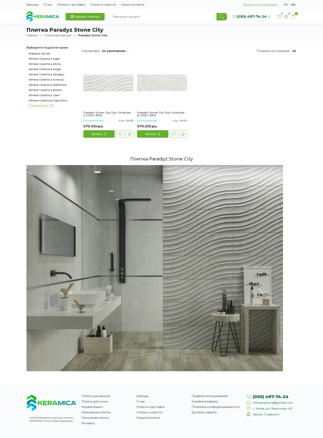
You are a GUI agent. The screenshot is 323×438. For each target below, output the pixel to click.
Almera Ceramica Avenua (46, 79)
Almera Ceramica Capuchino (48, 100)
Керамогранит (92, 407)
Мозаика (88, 423)
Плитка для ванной (58, 35)
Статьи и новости (103, 4)
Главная (32, 35)
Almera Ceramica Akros (45, 64)
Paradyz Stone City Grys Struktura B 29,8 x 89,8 (160, 114)
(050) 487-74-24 (271, 397)
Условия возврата (205, 401)
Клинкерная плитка (96, 412)
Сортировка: (90, 50)
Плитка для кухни (94, 401)
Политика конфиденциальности (216, 407)
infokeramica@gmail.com (273, 402)
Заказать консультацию (260, 4)
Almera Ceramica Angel (45, 69)
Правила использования (210, 396)
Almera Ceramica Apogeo (46, 74)
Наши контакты (132, 4)
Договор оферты (204, 412)
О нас (48, 4)
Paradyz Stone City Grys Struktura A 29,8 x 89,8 (107, 114)
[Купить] (99, 134)
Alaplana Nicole (39, 53)
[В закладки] (120, 134)
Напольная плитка (95, 418)
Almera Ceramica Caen (44, 95)
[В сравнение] (129, 134)
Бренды (32, 4)
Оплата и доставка (71, 4)
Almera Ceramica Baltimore (48, 84)
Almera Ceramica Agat (44, 58)
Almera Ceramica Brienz (45, 90)
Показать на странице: (273, 50)
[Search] (222, 16)
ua (293, 4)
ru (286, 4)
